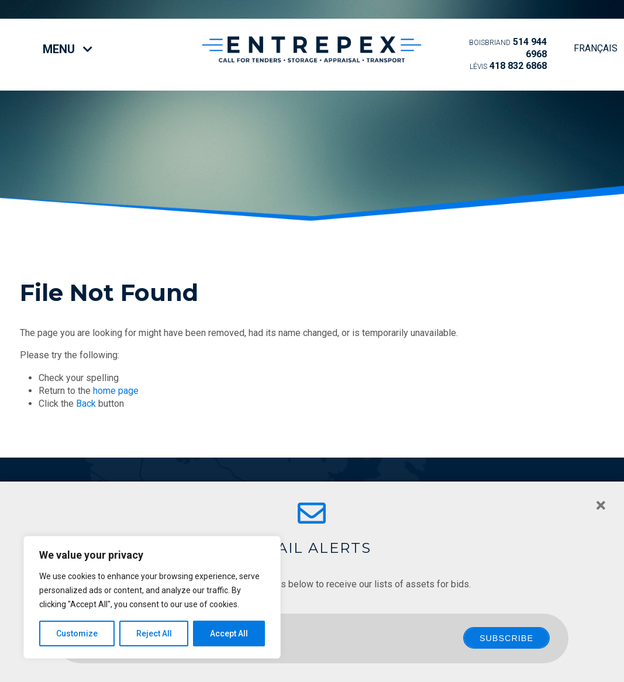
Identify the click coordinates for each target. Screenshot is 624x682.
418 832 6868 (508, 65)
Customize (77, 633)
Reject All (154, 633)
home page (116, 390)
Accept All (229, 633)
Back (86, 403)
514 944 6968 (508, 48)
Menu (67, 49)
